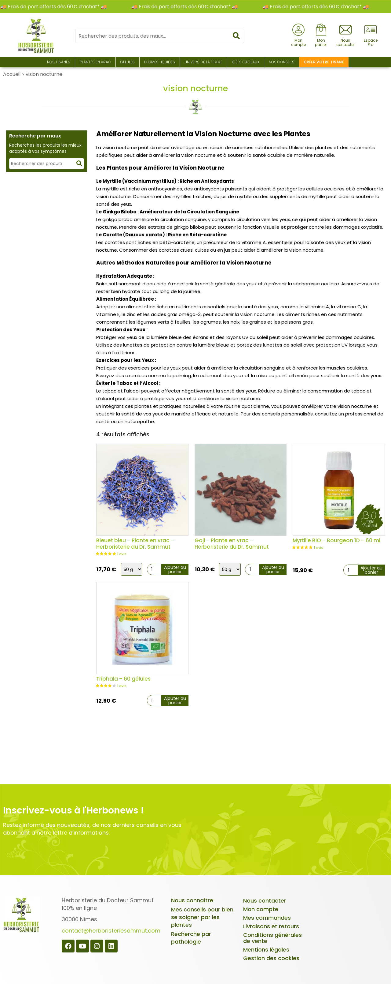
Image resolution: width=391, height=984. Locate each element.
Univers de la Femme (203, 62)
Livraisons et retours (271, 926)
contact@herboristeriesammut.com (111, 930)
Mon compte (260, 909)
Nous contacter (264, 900)
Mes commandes (267, 918)
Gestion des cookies (271, 958)
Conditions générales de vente (272, 938)
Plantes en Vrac (95, 62)
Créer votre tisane (324, 62)
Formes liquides (159, 62)
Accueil (11, 74)
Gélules (127, 62)
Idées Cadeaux (245, 62)
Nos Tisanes (58, 62)
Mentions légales (266, 949)
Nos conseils (281, 62)
